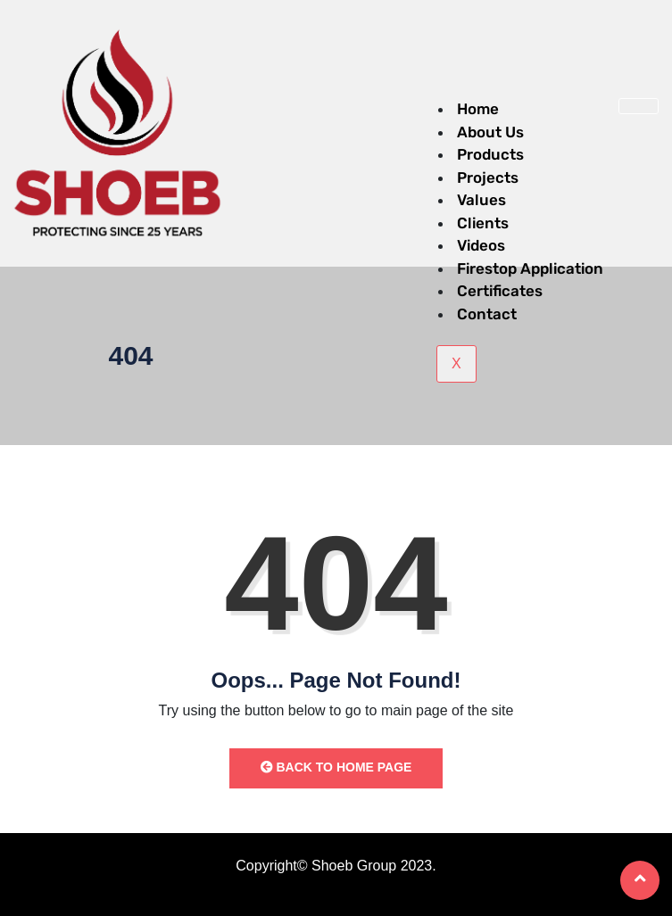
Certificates (500, 291)
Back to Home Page (336, 767)
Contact (487, 314)
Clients (483, 223)
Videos (481, 245)
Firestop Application (530, 268)
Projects (488, 177)
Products (490, 154)
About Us (490, 132)
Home (478, 109)
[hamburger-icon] (638, 106)
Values (481, 200)
